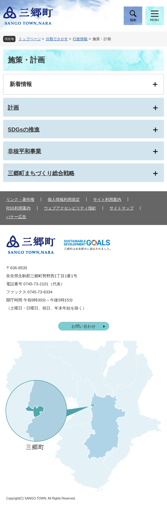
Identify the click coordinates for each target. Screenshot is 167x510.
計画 (13, 108)
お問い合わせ (83, 326)
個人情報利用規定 (64, 199)
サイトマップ (121, 208)
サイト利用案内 (107, 199)
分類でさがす (57, 39)
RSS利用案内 (18, 208)
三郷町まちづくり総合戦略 (41, 173)
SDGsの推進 (24, 130)
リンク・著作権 (20, 199)
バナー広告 (16, 216)
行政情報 (80, 39)
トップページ (30, 39)
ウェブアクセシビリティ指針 (70, 208)
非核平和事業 (24, 151)
